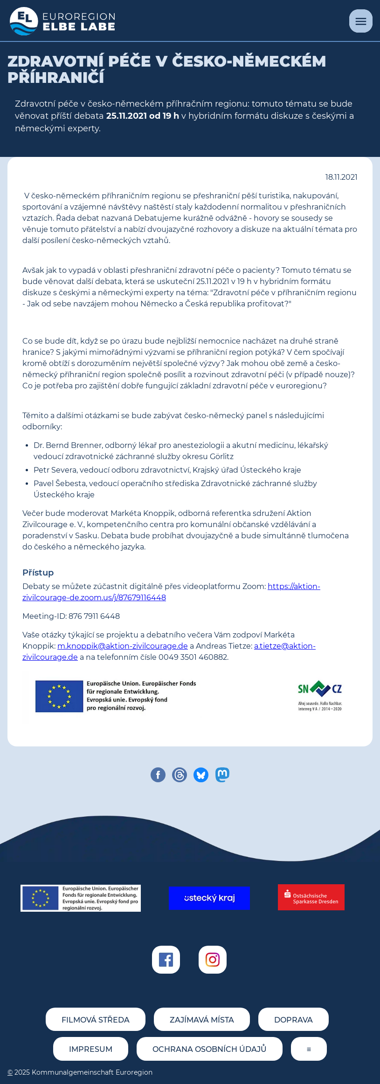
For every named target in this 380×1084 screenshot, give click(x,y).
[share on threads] (179, 775)
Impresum (90, 1049)
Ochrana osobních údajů (209, 1049)
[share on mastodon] (222, 775)
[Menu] (361, 21)
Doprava (293, 1020)
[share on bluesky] (201, 775)
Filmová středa (96, 1020)
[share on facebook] (158, 775)
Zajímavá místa (202, 1020)
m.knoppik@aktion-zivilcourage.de (122, 646)
